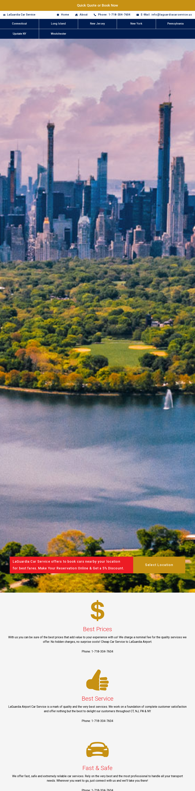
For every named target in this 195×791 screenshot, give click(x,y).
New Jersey (97, 23)
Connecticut (19, 23)
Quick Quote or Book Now (97, 5)
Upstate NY (19, 33)
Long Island (58, 23)
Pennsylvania (175, 23)
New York (136, 23)
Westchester (58, 33)
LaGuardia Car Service (21, 14)
